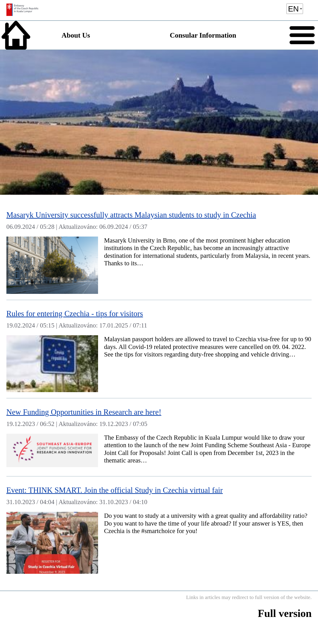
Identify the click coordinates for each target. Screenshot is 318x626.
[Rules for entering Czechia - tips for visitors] (159, 349)
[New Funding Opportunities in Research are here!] (159, 437)
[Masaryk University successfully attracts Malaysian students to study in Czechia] (159, 250)
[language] (294, 9)
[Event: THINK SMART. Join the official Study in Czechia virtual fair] (159, 528)
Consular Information (203, 35)
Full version (285, 613)
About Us (76, 35)
